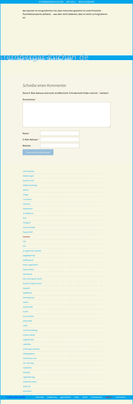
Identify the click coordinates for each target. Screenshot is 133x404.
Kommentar (29, 99)
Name (26, 133)
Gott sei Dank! (29, 227)
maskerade (28, 306)
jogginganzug (29, 255)
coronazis (27, 199)
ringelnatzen (28, 339)
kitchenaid (27, 274)
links (76, 397)
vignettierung (29, 377)
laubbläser (27, 292)
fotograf (26, 222)
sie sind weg (28, 363)
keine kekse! (28, 269)
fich (24, 218)
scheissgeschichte (31, 349)
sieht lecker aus (30, 358)
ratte (25, 325)
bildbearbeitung (30, 185)
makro (26, 302)
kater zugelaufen (30, 264)
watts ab (27, 386)
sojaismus (27, 367)
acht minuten (28, 171)
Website (27, 145)
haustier (26, 236)
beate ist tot (28, 180)
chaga (25, 194)
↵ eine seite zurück (15, 397)
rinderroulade (29, 335)
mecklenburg (86, 1)
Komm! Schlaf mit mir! (32, 283)
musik (25, 311)
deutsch (26, 204)
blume (25, 190)
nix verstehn (28, 316)
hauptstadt (28, 232)
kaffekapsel (28, 260)
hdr (24, 241)
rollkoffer (27, 344)
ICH (24, 246)
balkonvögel (28, 176)
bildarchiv (52, 397)
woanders (27, 391)
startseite (121, 397)
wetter (109, 397)
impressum (97, 397)
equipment (27, 208)
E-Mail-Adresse (31, 139)
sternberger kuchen (51, 1)
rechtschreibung (30, 330)
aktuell (71, 1)
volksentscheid (29, 381)
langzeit (26, 288)
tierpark (26, 372)
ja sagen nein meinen (32, 250)
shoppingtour (29, 353)
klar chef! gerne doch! (32, 278)
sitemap (40, 397)
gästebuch (65, 397)
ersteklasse (28, 213)
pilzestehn (27, 321)
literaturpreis (29, 297)
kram (85, 397)
